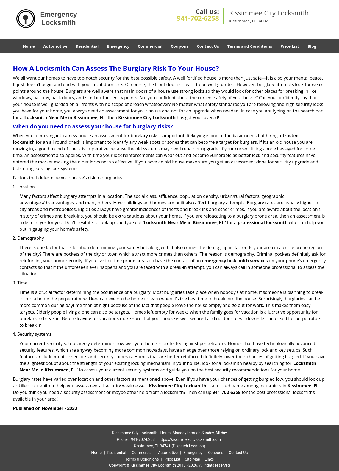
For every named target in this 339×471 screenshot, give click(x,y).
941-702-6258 (198, 17)
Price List (289, 46)
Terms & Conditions (142, 459)
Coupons (179, 46)
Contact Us (208, 46)
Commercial (150, 46)
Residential (87, 46)
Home (29, 46)
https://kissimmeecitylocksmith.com (190, 439)
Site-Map (192, 459)
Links (209, 459)
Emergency (118, 46)
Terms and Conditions (249, 46)
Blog (311, 46)
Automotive (55, 46)
